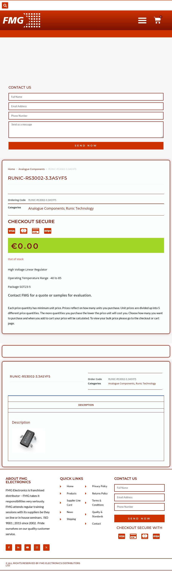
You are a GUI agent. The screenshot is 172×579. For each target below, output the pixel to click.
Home (11, 169)
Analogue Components (32, 169)
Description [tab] (86, 405)
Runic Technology (80, 208)
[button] (5, 5)
